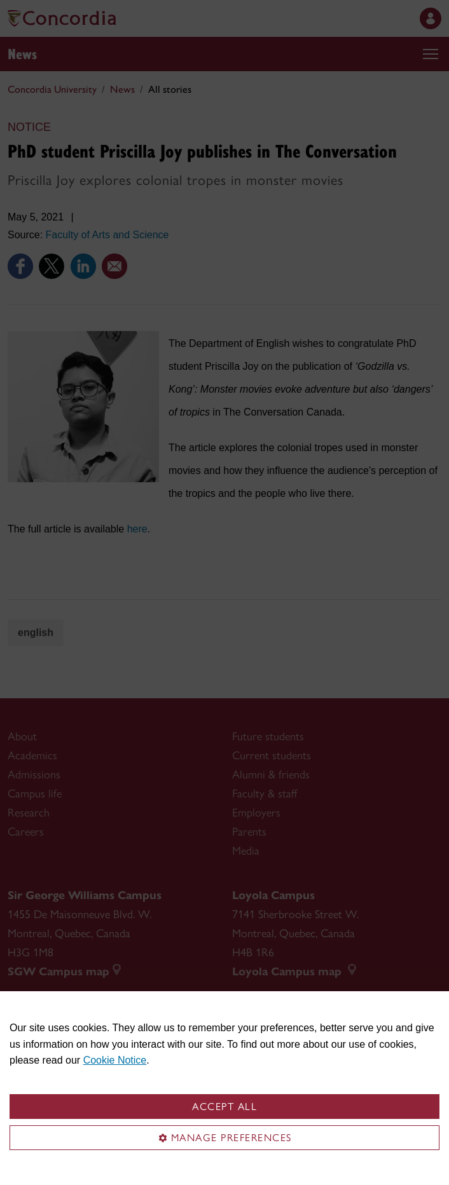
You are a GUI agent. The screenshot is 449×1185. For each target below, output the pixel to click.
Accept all (224, 1106)
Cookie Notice (115, 1060)
